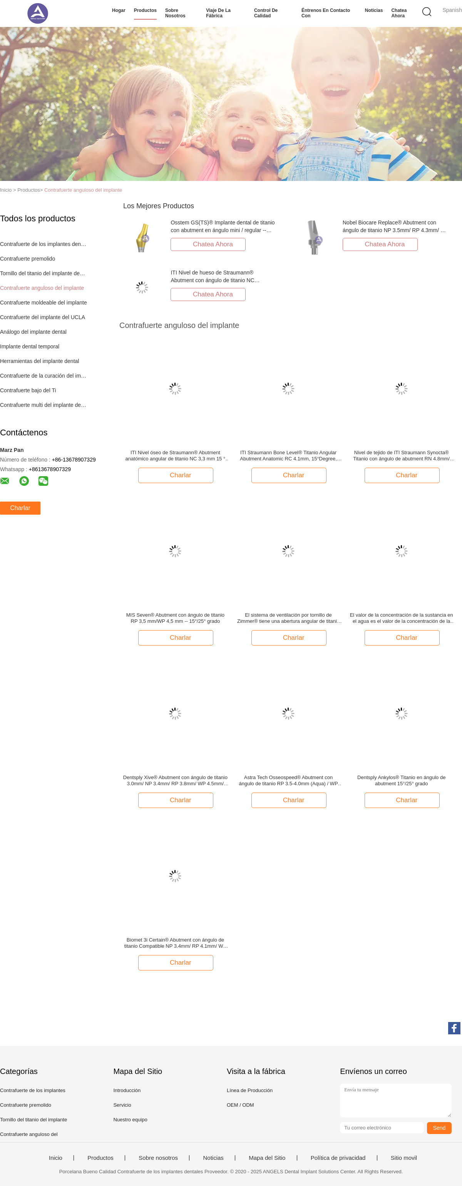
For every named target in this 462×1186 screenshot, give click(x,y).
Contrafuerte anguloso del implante (83, 190)
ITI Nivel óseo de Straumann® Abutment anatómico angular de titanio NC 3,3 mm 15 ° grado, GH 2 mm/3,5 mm (176, 456)
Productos (145, 10)
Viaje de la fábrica (218, 13)
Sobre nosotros (175, 13)
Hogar (119, 10)
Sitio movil (404, 1158)
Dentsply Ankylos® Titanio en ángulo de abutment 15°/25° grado (401, 780)
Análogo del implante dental (33, 332)
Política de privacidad (338, 1158)
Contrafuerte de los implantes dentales (43, 244)
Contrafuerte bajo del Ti (28, 390)
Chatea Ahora (399, 13)
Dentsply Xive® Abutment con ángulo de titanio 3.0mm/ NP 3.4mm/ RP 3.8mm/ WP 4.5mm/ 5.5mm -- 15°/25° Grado (175, 780)
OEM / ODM (240, 1105)
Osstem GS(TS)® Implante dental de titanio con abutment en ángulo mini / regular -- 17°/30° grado (223, 230)
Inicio (55, 1158)
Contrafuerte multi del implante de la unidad (43, 405)
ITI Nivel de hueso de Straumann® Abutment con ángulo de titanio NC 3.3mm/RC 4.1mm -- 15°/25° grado (212, 280)
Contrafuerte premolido (27, 259)
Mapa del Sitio (267, 1158)
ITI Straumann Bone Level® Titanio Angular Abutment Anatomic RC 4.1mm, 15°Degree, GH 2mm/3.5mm (288, 456)
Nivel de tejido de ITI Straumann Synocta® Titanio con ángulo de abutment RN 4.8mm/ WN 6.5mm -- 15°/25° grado (401, 456)
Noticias (374, 10)
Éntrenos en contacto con (325, 13)
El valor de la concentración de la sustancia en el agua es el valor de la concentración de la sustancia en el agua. (401, 618)
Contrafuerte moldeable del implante (43, 302)
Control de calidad (266, 13)
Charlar (20, 508)
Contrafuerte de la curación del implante (43, 376)
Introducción (127, 1090)
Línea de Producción (250, 1090)
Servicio (122, 1105)
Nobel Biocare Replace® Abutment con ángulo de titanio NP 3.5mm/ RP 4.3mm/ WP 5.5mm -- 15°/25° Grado (396, 230)
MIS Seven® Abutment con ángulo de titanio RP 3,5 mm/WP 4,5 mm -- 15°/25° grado (175, 618)
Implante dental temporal (29, 346)
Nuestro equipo (130, 1119)
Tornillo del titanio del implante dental (43, 273)
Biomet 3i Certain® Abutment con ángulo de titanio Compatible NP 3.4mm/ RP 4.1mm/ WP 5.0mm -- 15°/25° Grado (175, 943)
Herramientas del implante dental (39, 361)
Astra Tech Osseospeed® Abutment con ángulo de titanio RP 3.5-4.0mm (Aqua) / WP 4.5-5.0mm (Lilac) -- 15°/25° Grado (288, 780)
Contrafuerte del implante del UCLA (42, 317)
